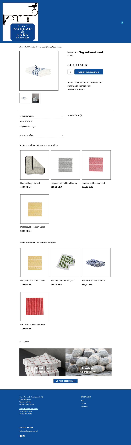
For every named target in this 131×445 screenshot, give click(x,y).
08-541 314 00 (27, 411)
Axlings (70, 55)
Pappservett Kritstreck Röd (32, 324)
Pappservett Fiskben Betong (64, 183)
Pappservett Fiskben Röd (93, 183)
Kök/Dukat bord (31, 47)
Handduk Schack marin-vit (94, 281)
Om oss (83, 404)
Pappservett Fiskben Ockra (32, 227)
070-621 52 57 (27, 414)
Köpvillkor (84, 407)
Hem (21, 47)
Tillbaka (24, 342)
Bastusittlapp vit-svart (30, 183)
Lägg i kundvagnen (88, 72)
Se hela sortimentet (65, 381)
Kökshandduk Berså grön (62, 281)
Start (82, 400)
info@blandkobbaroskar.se (28, 409)
